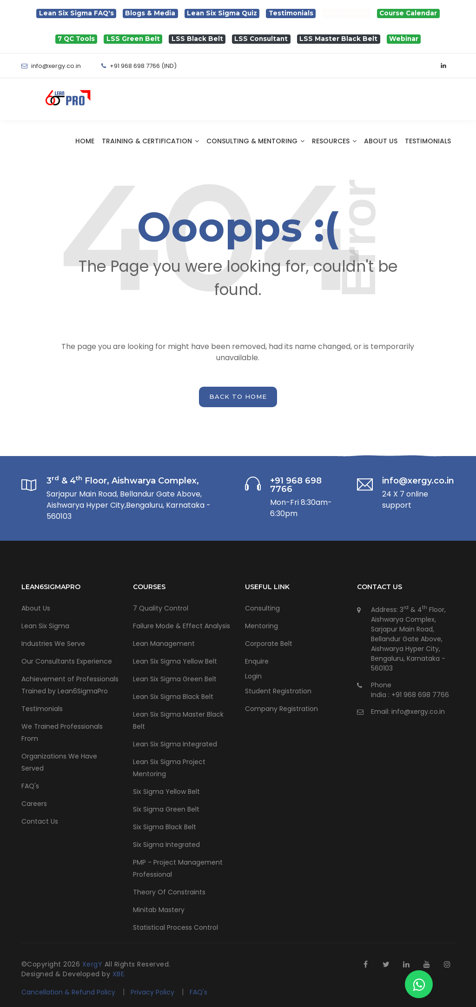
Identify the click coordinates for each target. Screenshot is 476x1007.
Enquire (257, 661)
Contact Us (39, 821)
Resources (334, 141)
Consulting (262, 608)
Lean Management (164, 643)
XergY (93, 964)
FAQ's (30, 786)
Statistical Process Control (175, 927)
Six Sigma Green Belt (166, 809)
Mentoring (261, 626)
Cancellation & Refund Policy (68, 992)
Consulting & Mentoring (255, 141)
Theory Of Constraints (169, 892)
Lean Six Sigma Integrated (175, 744)
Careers (34, 803)
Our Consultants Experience (66, 661)
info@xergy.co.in (418, 711)
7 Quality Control (160, 608)
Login (253, 676)
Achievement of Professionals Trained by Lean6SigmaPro (70, 685)
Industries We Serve (53, 643)
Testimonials (428, 141)
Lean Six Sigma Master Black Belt (178, 720)
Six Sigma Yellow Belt (166, 791)
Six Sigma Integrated (166, 844)
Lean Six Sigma (45, 626)
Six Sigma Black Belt (164, 827)
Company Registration (281, 708)
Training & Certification (150, 141)
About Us (380, 141)
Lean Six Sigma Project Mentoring (169, 768)
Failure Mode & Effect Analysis (181, 626)
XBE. (119, 974)
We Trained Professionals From (62, 732)
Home (84, 141)
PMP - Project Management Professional (178, 868)
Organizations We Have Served (59, 762)
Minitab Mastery (159, 909)
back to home (238, 396)
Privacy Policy (153, 992)
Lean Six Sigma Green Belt (175, 679)
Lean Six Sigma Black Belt (173, 696)
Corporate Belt (268, 643)
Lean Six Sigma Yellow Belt (175, 661)
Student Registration (278, 691)
